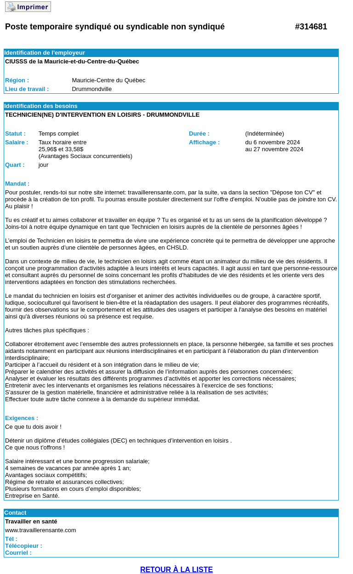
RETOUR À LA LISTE (176, 570)
